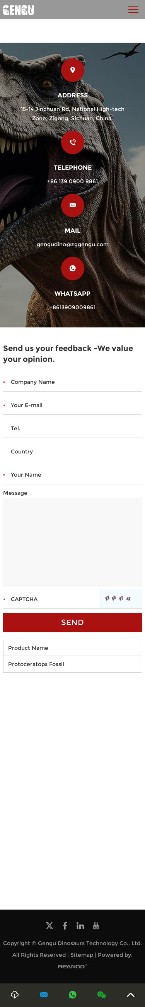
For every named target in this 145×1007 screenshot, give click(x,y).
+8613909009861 (72, 307)
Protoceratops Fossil (36, 664)
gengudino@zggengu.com (73, 244)
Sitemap (81, 954)
